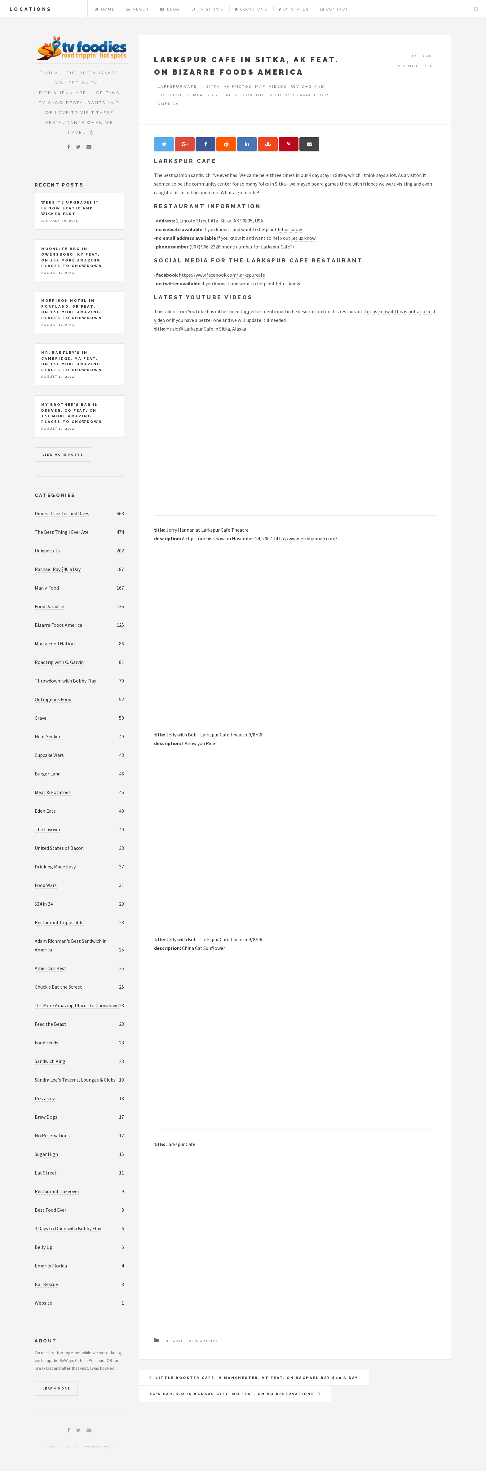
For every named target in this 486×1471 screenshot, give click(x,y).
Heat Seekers (49, 736)
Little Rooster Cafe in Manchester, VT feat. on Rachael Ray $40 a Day (257, 1378)
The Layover (47, 829)
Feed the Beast (50, 1024)
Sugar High (46, 1154)
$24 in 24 (44, 904)
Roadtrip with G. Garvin (59, 662)
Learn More (56, 1388)
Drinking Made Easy (55, 866)
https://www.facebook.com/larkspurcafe (222, 275)
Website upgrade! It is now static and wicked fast (70, 208)
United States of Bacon (59, 848)
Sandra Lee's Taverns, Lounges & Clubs (75, 1080)
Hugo (108, 1446)
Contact (334, 9)
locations (31, 9)
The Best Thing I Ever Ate (62, 532)
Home (105, 9)
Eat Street (46, 1173)
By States (294, 9)
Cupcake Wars (49, 755)
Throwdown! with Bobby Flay (65, 681)
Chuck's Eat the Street (58, 987)
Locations (251, 9)
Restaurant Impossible (59, 922)
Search (476, 8)
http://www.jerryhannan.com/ (305, 538)
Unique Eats (47, 550)
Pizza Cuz (45, 1098)
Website (43, 1303)
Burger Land (47, 774)
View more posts (62, 454)
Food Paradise (49, 606)
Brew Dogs (46, 1117)
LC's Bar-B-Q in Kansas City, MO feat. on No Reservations (232, 1394)
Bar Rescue (46, 1284)
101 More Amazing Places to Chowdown (77, 1005)
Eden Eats (45, 811)
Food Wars (46, 885)
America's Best (50, 968)
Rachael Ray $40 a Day (58, 569)
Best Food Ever (50, 1210)
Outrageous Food (53, 699)
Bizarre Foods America (192, 1341)
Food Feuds (46, 1042)
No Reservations (52, 1135)
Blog (170, 9)
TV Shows (207, 9)
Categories (55, 495)
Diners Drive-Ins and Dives (62, 513)
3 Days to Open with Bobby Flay (68, 1228)
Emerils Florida (51, 1265)
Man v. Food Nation (55, 643)
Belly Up (43, 1247)
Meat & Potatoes (53, 792)
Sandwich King (50, 1061)
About (137, 9)
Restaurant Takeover (57, 1191)
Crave (40, 718)
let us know (290, 229)
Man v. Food (47, 588)
